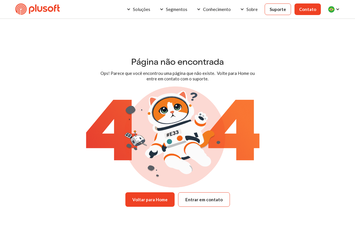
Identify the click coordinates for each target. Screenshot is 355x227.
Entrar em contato (204, 199)
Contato (307, 9)
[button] (138, 9)
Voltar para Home (150, 199)
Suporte (278, 9)
